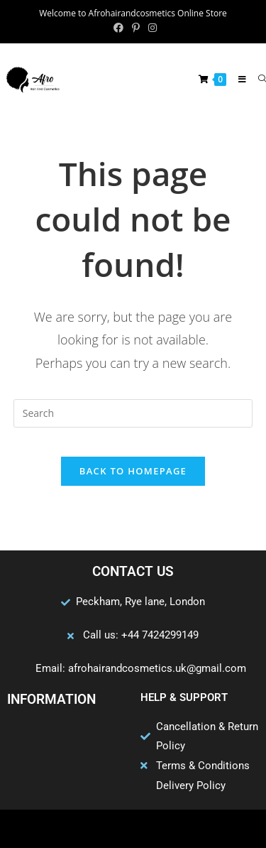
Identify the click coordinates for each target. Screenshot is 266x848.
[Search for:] (257, 79)
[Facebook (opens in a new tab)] (118, 27)
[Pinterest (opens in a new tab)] (136, 27)
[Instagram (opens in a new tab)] (150, 27)
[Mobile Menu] (238, 79)
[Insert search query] (133, 413)
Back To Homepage (133, 470)
